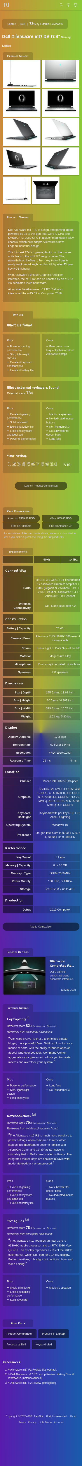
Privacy (32, 1422)
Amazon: (21, 518)
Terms (22, 1422)
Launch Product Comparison (41, 485)
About (73, 1416)
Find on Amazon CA (60, 525)
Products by (16, 1344)
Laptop (11, 24)
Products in (53, 1333)
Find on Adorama (21, 525)
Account (58, 1422)
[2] (34, 1115)
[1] (27, 1018)
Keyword (44, 1344)
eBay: (61, 518)
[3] (27, 1220)
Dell (22, 24)
